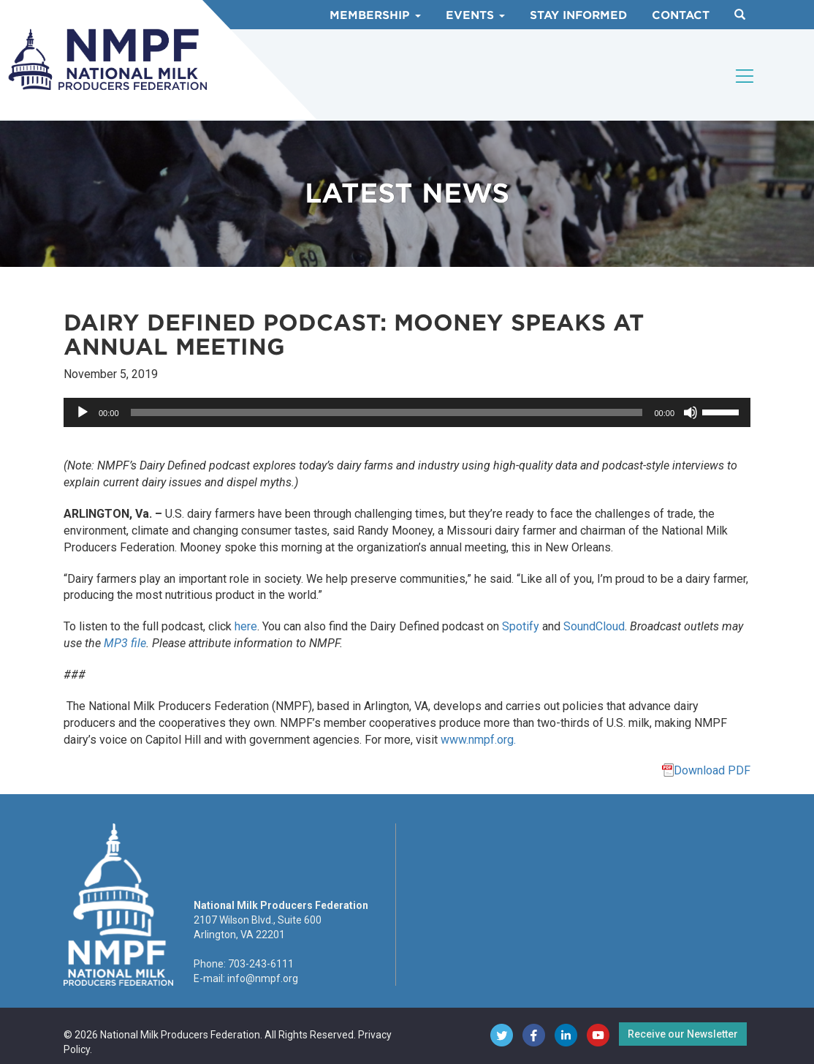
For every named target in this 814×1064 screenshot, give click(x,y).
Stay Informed (578, 15)
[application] (407, 412)
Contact (681, 15)
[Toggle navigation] (745, 76)
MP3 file (125, 643)
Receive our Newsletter (683, 1034)
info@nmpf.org (262, 978)
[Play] (82, 412)
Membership (375, 15)
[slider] (387, 412)
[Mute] (690, 412)
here (246, 626)
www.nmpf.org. (478, 740)
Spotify (520, 626)
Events (475, 15)
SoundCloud (594, 626)
